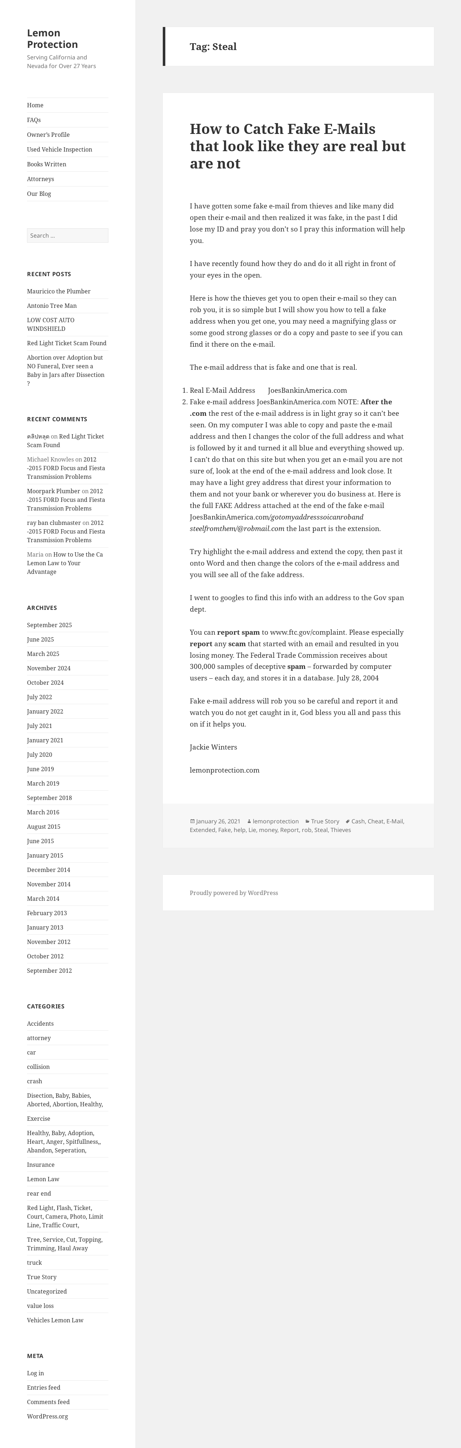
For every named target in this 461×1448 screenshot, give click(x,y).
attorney (39, 1038)
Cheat (376, 821)
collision (38, 1067)
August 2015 (44, 827)
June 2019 (40, 769)
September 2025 (49, 625)
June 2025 (40, 639)
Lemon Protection (52, 38)
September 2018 (49, 798)
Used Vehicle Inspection (59, 149)
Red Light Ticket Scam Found (67, 343)
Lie (252, 830)
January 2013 (45, 927)
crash (34, 1081)
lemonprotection (276, 821)
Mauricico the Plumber (59, 291)
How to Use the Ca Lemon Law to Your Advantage (65, 563)
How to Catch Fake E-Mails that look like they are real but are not (298, 145)
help (240, 830)
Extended (202, 830)
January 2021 (45, 740)
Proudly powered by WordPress (234, 893)
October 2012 (45, 956)
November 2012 (49, 942)
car (31, 1052)
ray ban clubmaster (54, 523)
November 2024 (49, 668)
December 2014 (48, 870)
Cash (358, 821)
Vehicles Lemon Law (55, 1320)
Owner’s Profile (48, 135)
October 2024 (45, 683)
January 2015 (45, 855)
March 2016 (43, 812)
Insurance (41, 1165)
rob (307, 830)
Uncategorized (47, 1291)
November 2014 (49, 884)
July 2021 (39, 726)
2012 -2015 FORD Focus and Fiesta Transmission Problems (66, 468)
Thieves (341, 830)
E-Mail (394, 821)
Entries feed (44, 1387)
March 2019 (43, 783)
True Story (42, 1277)
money (268, 830)
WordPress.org (47, 1416)
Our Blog (39, 194)
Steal (321, 830)
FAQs (34, 120)
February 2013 (47, 913)
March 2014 (43, 899)
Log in (35, 1373)
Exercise (38, 1119)
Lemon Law (43, 1179)
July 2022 (39, 697)
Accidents (40, 1023)
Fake (224, 830)
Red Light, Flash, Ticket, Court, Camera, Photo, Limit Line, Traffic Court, (65, 1216)
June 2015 (40, 841)
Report (289, 830)
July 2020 (39, 755)
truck (34, 1263)
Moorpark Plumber (53, 491)
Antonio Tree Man (52, 306)
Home (35, 105)
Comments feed (48, 1402)
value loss (40, 1306)
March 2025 (43, 654)
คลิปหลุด (38, 436)
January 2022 (45, 711)
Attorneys (40, 179)
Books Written (46, 164)
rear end (39, 1193)
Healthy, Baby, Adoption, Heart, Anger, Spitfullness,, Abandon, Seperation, (64, 1141)
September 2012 (49, 971)
